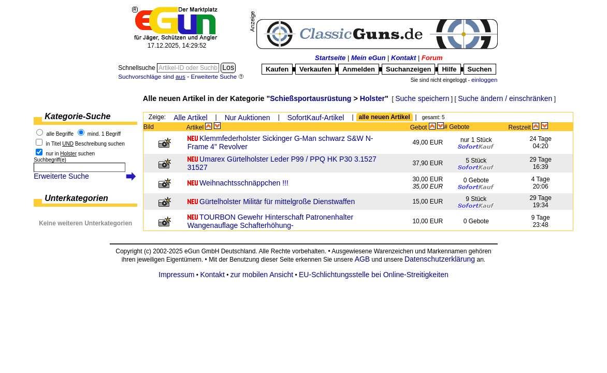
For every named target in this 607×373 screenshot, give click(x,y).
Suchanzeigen (408, 69)
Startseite (330, 58)
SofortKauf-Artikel (315, 117)
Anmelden (358, 69)
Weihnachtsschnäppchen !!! (243, 183)
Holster (372, 98)
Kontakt (403, 58)
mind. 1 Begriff (104, 134)
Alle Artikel (190, 117)
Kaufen (277, 69)
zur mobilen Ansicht (261, 274)
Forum (432, 58)
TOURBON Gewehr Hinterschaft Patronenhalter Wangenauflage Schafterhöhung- (270, 221)
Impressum (176, 274)
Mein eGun (368, 58)
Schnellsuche (137, 67)
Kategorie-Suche (77, 116)
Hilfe (449, 69)
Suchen (480, 69)
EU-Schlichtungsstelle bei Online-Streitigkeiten (374, 274)
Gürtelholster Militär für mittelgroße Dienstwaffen (277, 201)
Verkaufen (315, 69)
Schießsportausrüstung (310, 98)
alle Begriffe (60, 134)
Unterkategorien (76, 198)
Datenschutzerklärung (439, 259)
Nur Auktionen (247, 117)
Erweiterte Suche (61, 176)
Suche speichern (422, 98)
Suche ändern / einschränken (505, 98)
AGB (362, 259)
